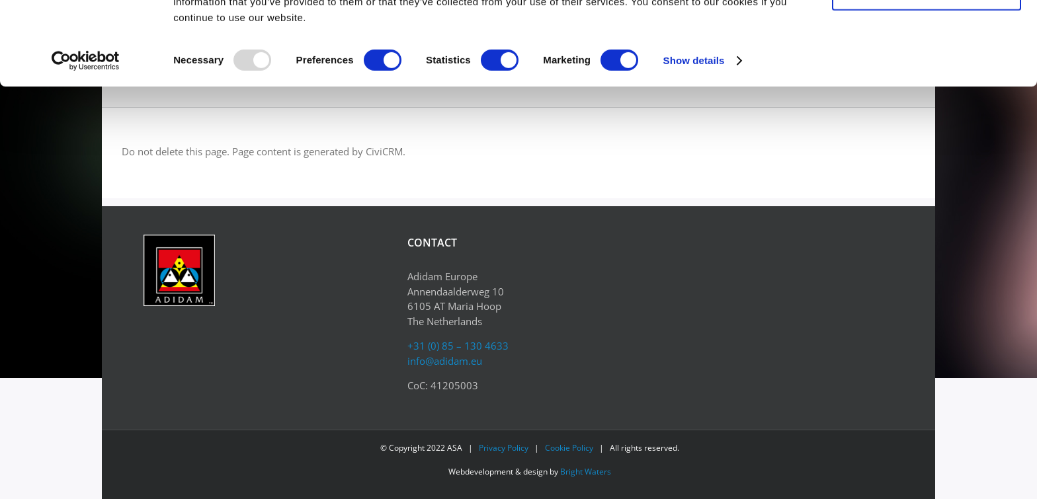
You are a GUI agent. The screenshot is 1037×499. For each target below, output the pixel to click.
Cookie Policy (569, 447)
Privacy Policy (503, 447)
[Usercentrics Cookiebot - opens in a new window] (86, 139)
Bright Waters (585, 471)
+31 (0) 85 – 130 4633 (458, 345)
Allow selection (926, 71)
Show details (694, 138)
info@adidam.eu (444, 360)
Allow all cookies (927, 32)
